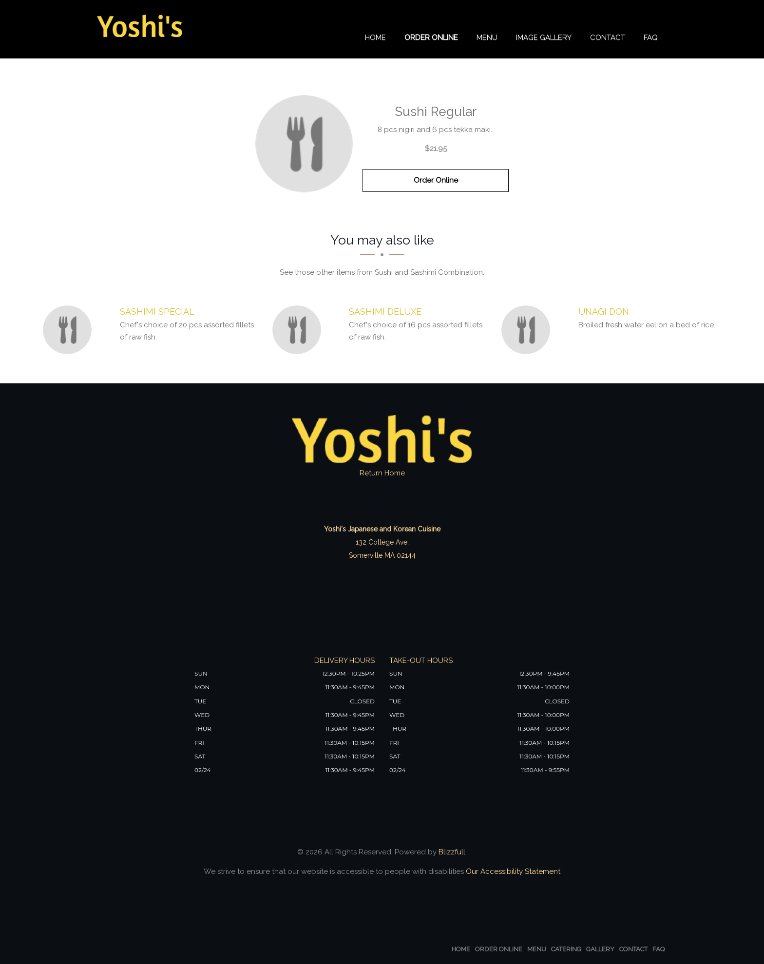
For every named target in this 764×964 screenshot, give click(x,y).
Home (375, 37)
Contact (607, 37)
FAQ (651, 37)
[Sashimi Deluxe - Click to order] (299, 329)
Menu (487, 37)
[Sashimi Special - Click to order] (69, 329)
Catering (566, 949)
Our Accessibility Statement (512, 871)
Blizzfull (452, 852)
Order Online (431, 37)
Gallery (600, 949)
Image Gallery (544, 37)
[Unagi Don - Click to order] (528, 329)
